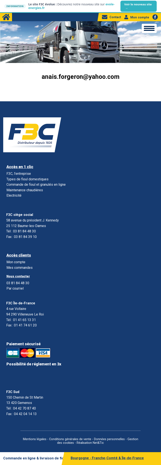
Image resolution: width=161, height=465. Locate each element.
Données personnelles (109, 439)
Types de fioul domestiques (27, 179)
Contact (111, 17)
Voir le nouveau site (138, 6)
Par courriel (15, 288)
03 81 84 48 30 (17, 283)
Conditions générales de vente (70, 439)
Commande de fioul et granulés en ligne (36, 184)
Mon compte (136, 17)
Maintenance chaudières (24, 190)
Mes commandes (19, 268)
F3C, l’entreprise (18, 174)
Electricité (13, 195)
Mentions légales (34, 439)
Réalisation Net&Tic (90, 443)
